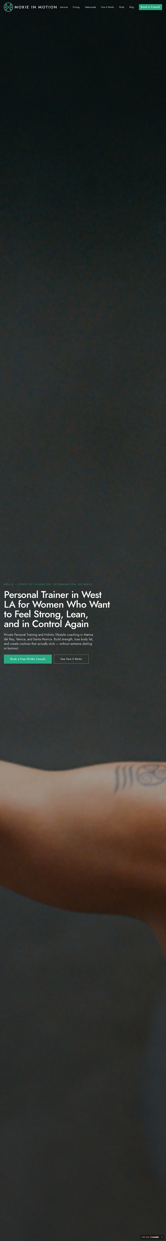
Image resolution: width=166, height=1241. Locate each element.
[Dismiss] (162, 1237)
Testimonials (90, 7)
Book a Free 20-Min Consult (27, 659)
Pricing (76, 7)
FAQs (121, 7)
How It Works (107, 7)
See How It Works (71, 659)
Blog (131, 7)
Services (64, 7)
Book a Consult (150, 7)
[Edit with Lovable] (150, 1237)
